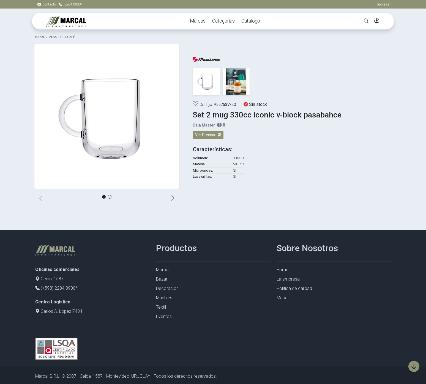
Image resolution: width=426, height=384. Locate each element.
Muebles (164, 297)
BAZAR (40, 37)
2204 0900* (70, 4)
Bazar (161, 279)
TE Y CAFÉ (67, 37)
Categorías (223, 21)
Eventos (164, 316)
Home (282, 269)
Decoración (167, 288)
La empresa (288, 279)
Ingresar (384, 4)
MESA (52, 37)
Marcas (198, 21)
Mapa (282, 297)
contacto (47, 4)
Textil (161, 307)
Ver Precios (208, 135)
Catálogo (250, 21)
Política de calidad (294, 288)
